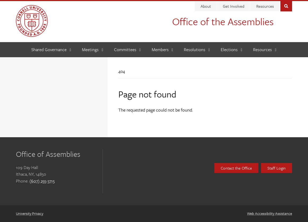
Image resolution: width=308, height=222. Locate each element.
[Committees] (127, 49)
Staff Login (276, 168)
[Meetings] (93, 49)
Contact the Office (236, 168)
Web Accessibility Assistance (269, 213)
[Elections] (231, 49)
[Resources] (265, 49)
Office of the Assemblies (223, 21)
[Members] (162, 49)
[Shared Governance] (51, 49)
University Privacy (29, 213)
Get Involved (233, 6)
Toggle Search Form (286, 5)
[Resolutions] (197, 49)
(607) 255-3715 (42, 181)
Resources (265, 6)
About (206, 6)
